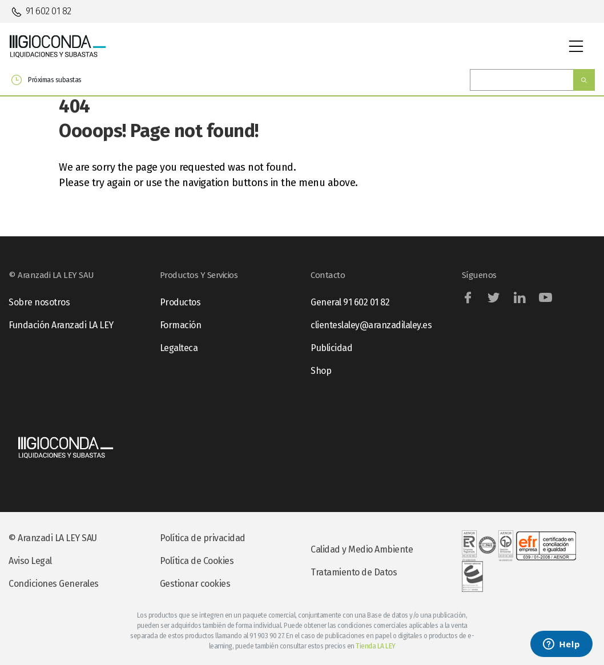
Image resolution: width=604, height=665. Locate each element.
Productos (180, 302)
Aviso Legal (30, 560)
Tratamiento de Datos (354, 572)
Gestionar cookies (195, 583)
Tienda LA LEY (376, 646)
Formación (181, 325)
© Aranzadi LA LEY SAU (53, 538)
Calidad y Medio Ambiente (362, 549)
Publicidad (331, 347)
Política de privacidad (202, 538)
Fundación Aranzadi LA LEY (61, 325)
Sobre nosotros (39, 302)
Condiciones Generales (54, 583)
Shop (321, 370)
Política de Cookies (197, 560)
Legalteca (179, 347)
